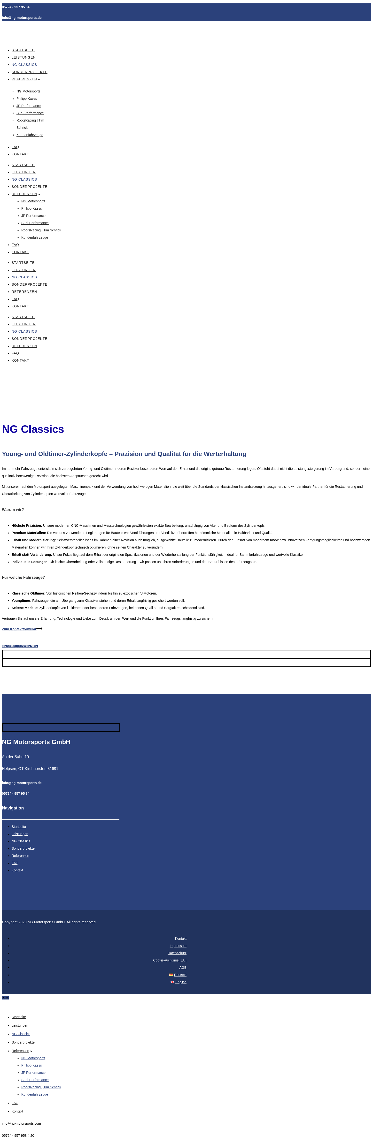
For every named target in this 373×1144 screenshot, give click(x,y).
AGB (182, 967)
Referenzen (24, 79)
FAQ (15, 147)
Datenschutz (177, 953)
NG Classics (24, 65)
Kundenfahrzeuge (29, 135)
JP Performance (28, 106)
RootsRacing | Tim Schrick (41, 230)
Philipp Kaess (26, 98)
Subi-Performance (30, 113)
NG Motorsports (28, 91)
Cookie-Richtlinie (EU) (169, 960)
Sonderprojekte (29, 72)
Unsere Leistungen (20, 646)
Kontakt (20, 154)
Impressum (178, 946)
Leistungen (24, 57)
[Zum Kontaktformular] (22, 629)
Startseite (23, 50)
